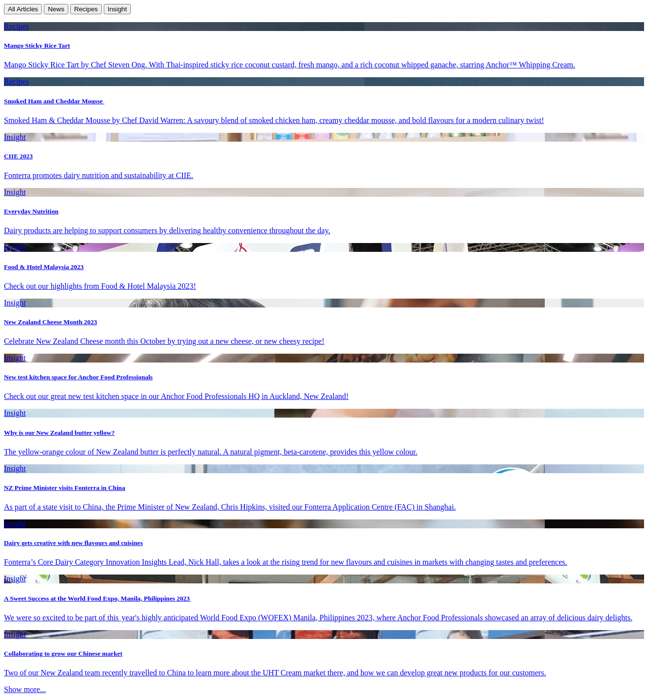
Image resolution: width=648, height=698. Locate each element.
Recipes (86, 9)
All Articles (23, 9)
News (56, 9)
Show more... (25, 689)
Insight (117, 9)
